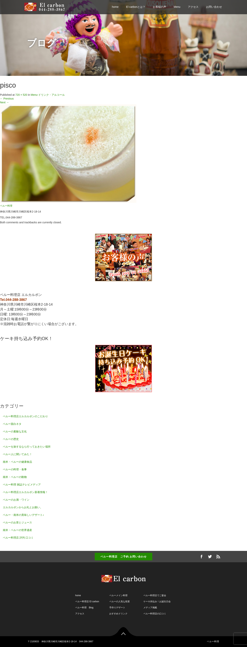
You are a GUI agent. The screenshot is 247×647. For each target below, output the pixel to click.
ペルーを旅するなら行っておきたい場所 (27, 446)
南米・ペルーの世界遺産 (17, 530)
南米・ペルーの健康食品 (17, 461)
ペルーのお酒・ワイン (16, 499)
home (115, 6)
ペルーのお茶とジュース (17, 522)
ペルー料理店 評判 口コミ (18, 537)
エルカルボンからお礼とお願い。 (23, 507)
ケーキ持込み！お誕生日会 (157, 601)
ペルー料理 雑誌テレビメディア (22, 484)
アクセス (193, 6)
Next (4, 102)
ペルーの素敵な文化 (15, 431)
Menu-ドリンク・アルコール (48, 94)
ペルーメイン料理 (118, 595)
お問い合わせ (214, 6)
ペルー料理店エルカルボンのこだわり (25, 416)
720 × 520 (21, 94)
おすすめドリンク (118, 613)
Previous (7, 98)
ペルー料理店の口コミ (154, 613)
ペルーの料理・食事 (15, 469)
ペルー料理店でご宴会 (154, 595)
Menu (177, 6)
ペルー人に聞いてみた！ (17, 454)
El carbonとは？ (135, 6)
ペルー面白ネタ (12, 423)
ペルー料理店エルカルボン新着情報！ (25, 492)
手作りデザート (117, 607)
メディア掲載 (150, 607)
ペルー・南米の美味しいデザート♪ (23, 514)
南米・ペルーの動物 (15, 476)
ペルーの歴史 (11, 439)
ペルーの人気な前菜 (119, 601)
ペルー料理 (6, 206)
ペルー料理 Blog (84, 607)
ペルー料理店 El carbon (87, 601)
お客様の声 (159, 6)
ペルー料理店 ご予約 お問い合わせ (123, 556)
